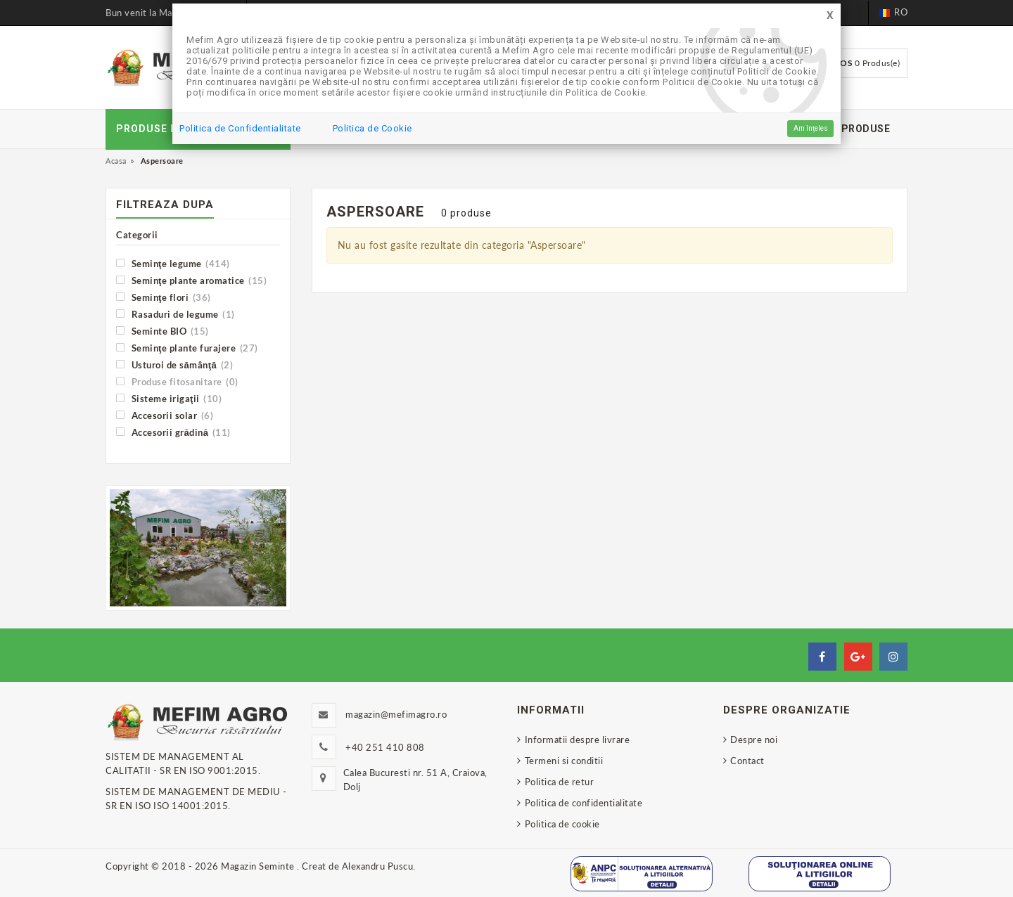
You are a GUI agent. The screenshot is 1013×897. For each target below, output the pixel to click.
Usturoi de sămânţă (174, 364)
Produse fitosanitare (177, 381)
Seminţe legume (173, 263)
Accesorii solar (164, 415)
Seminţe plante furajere (187, 347)
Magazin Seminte (259, 866)
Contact (747, 760)
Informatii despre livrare (577, 739)
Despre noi (753, 739)
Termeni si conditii (564, 760)
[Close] (830, 16)
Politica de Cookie (372, 128)
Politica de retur (559, 781)
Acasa (116, 160)
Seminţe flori (163, 297)
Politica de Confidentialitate (240, 128)
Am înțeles (811, 128)
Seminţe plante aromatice (191, 280)
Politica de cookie (562, 824)
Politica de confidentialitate (584, 802)
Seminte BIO (162, 330)
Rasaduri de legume (175, 313)
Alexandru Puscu (378, 866)
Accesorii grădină (173, 432)
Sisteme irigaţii (169, 398)
